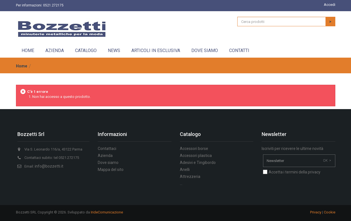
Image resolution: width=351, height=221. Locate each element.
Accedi (329, 5)
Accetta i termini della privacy (294, 172)
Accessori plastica (196, 155)
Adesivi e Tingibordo (198, 162)
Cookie (329, 212)
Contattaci (107, 148)
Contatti (239, 50)
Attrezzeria (190, 176)
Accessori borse (194, 148)
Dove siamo (204, 50)
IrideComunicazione (107, 212)
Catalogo (86, 50)
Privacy (315, 212)
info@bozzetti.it (49, 166)
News (114, 50)
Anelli (185, 169)
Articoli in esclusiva (155, 50)
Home (28, 50)
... (181, 183)
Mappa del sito (111, 169)
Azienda (54, 50)
